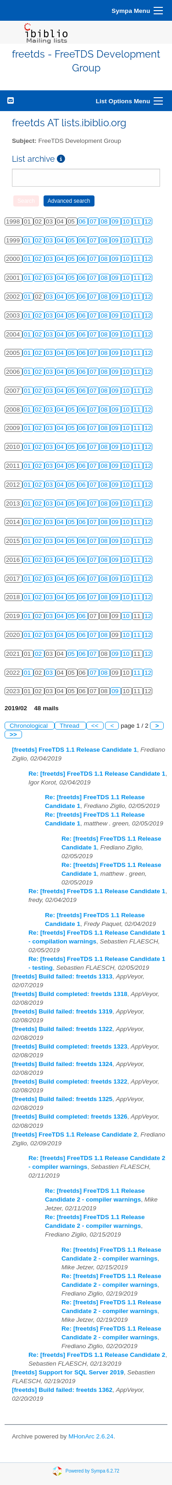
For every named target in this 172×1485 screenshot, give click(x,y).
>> (13, 734)
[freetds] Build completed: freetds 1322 (70, 1081)
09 (115, 221)
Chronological (30, 725)
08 (104, 221)
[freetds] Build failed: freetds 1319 (62, 1011)
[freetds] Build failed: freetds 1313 (62, 976)
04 (61, 240)
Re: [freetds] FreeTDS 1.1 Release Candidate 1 (96, 773)
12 (147, 221)
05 (72, 240)
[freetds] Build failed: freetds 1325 (62, 1099)
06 (83, 221)
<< (95, 725)
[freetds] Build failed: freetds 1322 (62, 1028)
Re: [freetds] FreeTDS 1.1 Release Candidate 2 (96, 1354)
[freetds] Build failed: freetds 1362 (62, 1389)
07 (93, 221)
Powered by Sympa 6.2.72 (92, 1470)
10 (126, 221)
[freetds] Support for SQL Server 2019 (68, 1372)
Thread (70, 725)
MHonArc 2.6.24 (90, 1436)
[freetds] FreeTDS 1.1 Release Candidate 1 (74, 749)
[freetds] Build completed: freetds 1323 (70, 1046)
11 (137, 221)
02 (39, 240)
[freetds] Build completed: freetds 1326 (70, 1116)
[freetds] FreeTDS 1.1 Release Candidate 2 (74, 1134)
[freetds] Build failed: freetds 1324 (62, 1064)
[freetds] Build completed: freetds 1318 (70, 993)
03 (50, 240)
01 (28, 240)
